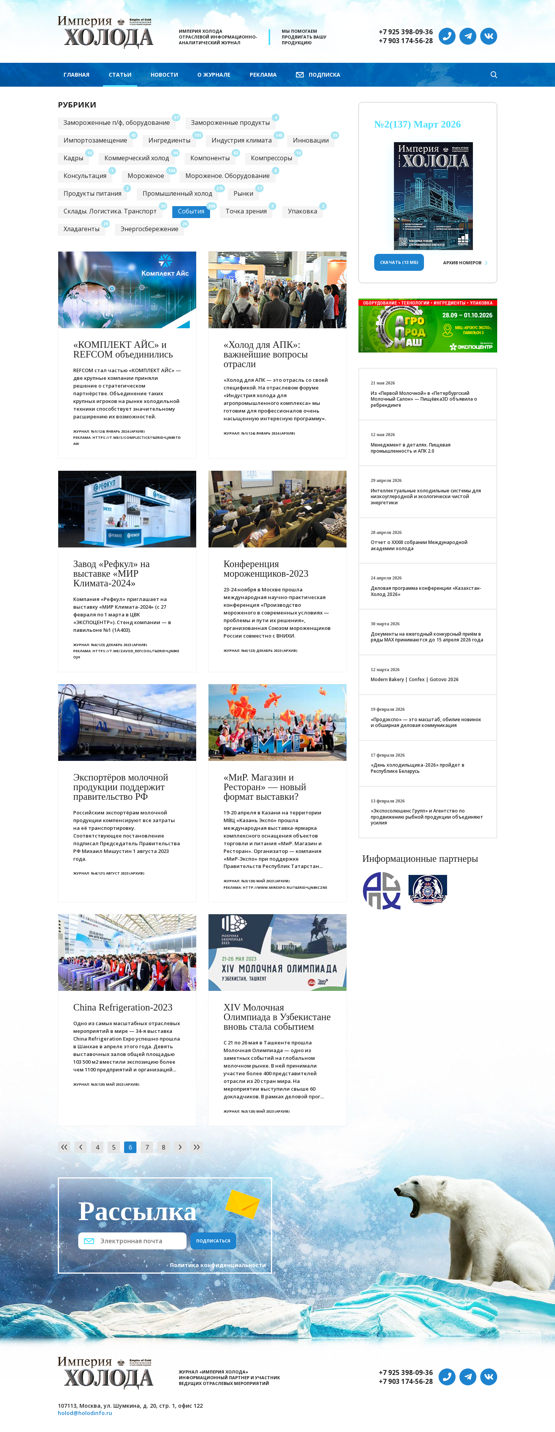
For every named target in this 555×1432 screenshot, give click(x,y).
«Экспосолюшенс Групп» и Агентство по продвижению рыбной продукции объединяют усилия (427, 816)
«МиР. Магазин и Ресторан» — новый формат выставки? (265, 787)
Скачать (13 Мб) (399, 262)
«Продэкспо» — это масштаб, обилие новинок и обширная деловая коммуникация (426, 722)
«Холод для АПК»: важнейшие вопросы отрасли (266, 354)
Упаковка (302, 211)
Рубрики (77, 104)
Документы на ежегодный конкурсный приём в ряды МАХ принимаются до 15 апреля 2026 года (427, 637)
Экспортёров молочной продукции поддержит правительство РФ (120, 787)
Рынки (243, 193)
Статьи (120, 74)
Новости (164, 74)
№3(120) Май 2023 (257, 880)
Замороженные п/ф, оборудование (117, 122)
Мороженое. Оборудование (227, 175)
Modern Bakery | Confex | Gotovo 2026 (415, 679)
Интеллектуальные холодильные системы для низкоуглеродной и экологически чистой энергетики (426, 496)
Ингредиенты (169, 140)
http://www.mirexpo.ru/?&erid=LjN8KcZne (285, 887)
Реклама (263, 74)
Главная (76, 74)
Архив (462, 262)
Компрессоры (271, 158)
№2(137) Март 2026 (417, 124)
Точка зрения (246, 211)
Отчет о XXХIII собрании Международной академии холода (419, 545)
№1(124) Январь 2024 (110, 431)
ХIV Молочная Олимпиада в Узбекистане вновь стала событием (277, 1017)
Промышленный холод (177, 193)
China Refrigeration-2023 (123, 1007)
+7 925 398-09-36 (406, 32)
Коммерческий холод (136, 158)
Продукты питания (92, 193)
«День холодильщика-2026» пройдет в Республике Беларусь (417, 768)
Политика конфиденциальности (218, 1265)
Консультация (85, 175)
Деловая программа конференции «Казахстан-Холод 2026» (426, 591)
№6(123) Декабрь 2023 (111, 644)
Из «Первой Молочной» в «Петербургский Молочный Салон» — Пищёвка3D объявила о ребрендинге (424, 399)
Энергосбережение (149, 229)
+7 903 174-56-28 (406, 41)
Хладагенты (81, 229)
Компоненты (210, 158)
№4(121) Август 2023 (109, 873)
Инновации (311, 140)
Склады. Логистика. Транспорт (110, 211)
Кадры (73, 158)
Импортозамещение (95, 140)
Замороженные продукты (230, 122)
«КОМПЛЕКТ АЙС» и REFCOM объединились (123, 349)
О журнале (213, 74)
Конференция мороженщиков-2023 (266, 569)
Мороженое (146, 175)
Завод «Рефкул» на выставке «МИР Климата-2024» (111, 573)
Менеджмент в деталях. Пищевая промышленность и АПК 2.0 (411, 448)
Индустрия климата (242, 140)
